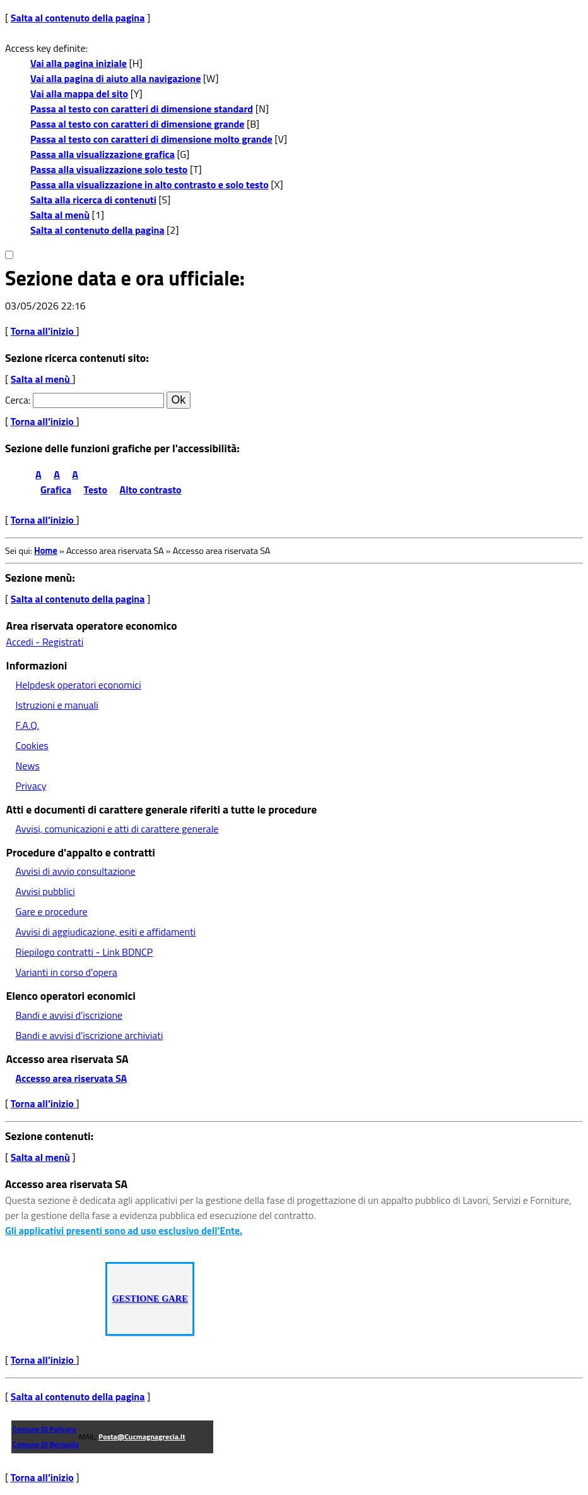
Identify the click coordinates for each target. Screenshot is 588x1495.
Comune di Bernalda (46, 1444)
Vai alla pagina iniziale (78, 63)
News (28, 765)
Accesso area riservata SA (71, 1078)
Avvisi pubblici (45, 891)
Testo (95, 489)
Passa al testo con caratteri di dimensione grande (137, 123)
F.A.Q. (27, 725)
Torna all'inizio (43, 331)
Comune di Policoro (44, 1429)
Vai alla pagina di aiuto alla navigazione (115, 78)
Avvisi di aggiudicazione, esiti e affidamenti (106, 931)
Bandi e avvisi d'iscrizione (69, 1015)
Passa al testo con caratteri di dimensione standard (141, 108)
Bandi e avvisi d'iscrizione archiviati (89, 1035)
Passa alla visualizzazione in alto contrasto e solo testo (149, 184)
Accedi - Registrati (45, 641)
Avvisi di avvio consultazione (76, 871)
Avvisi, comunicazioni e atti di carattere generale (117, 828)
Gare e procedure (52, 911)
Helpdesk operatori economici (78, 684)
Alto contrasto (151, 489)
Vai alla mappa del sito (79, 93)
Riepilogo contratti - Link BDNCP (84, 951)
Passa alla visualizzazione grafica (102, 154)
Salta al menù (60, 214)
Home (45, 551)
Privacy (31, 785)
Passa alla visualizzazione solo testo (108, 169)
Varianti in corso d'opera (66, 972)
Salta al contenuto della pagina (78, 17)
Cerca (16, 399)
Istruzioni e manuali (57, 704)
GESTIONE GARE (149, 1299)
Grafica (55, 489)
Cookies (32, 745)
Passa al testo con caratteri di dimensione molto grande (151, 139)
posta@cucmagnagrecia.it (141, 1437)
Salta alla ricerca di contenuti (93, 199)
